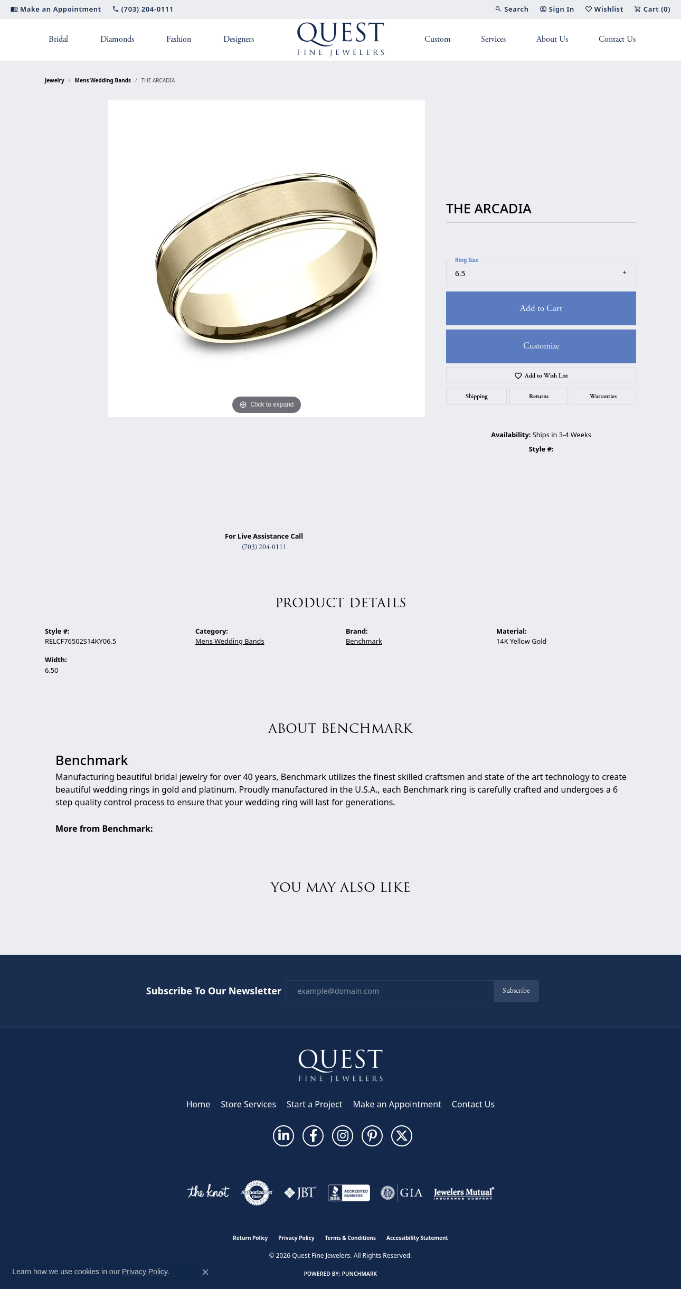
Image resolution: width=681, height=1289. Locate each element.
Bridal (58, 39)
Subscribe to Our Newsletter (213, 991)
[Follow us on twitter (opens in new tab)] (401, 1135)
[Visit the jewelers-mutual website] (463, 1193)
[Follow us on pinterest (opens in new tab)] (372, 1135)
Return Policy (250, 1237)
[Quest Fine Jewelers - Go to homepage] (340, 1065)
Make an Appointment (397, 1104)
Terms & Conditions (350, 1237)
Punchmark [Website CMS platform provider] (359, 1273)
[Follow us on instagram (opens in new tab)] (342, 1135)
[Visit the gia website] (402, 1193)
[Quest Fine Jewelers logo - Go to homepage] (340, 39)
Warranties (603, 396)
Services (493, 39)
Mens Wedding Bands (103, 80)
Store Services (248, 1104)
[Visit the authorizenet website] (257, 1193)
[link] (56, 9)
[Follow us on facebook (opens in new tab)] (313, 1135)
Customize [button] (541, 346)
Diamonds (117, 39)
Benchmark (364, 641)
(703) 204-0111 (264, 547)
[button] (511, 9)
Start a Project (314, 1104)
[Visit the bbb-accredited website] (349, 1193)
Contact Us (617, 39)
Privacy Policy (296, 1237)
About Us (552, 39)
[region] (266, 311)
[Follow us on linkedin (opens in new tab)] (283, 1135)
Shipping (477, 396)
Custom (437, 39)
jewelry (54, 80)
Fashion (178, 39)
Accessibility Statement (417, 1237)
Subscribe (516, 990)
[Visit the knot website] (208, 1193)
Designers (238, 39)
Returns (538, 396)
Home (198, 1104)
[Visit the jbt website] (300, 1193)
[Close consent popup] (205, 1272)
